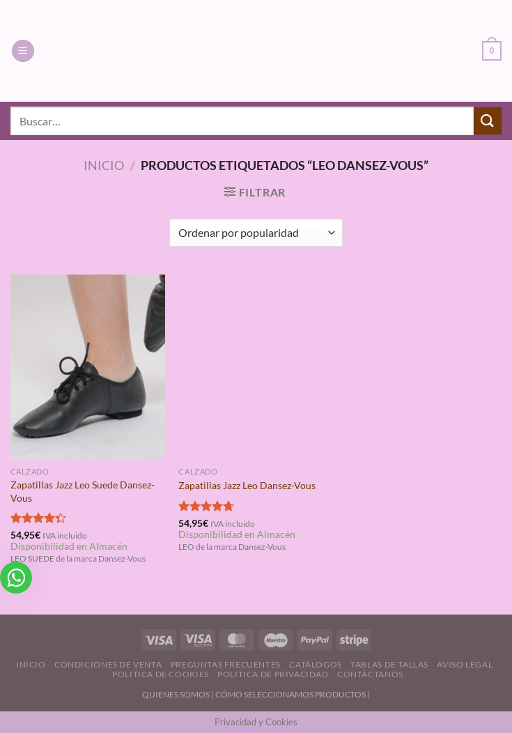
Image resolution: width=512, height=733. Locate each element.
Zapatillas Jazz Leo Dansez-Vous (247, 485)
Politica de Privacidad (272, 674)
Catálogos (315, 664)
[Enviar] (488, 120)
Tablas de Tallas (389, 664)
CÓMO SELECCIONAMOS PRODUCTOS (290, 694)
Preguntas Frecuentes (226, 664)
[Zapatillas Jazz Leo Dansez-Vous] (255, 367)
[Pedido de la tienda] (256, 233)
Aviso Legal (464, 664)
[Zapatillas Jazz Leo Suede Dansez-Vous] (87, 367)
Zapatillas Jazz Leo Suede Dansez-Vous (82, 491)
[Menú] (23, 51)
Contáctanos (370, 674)
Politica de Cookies (160, 674)
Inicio (104, 165)
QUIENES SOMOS (176, 694)
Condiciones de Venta (108, 664)
